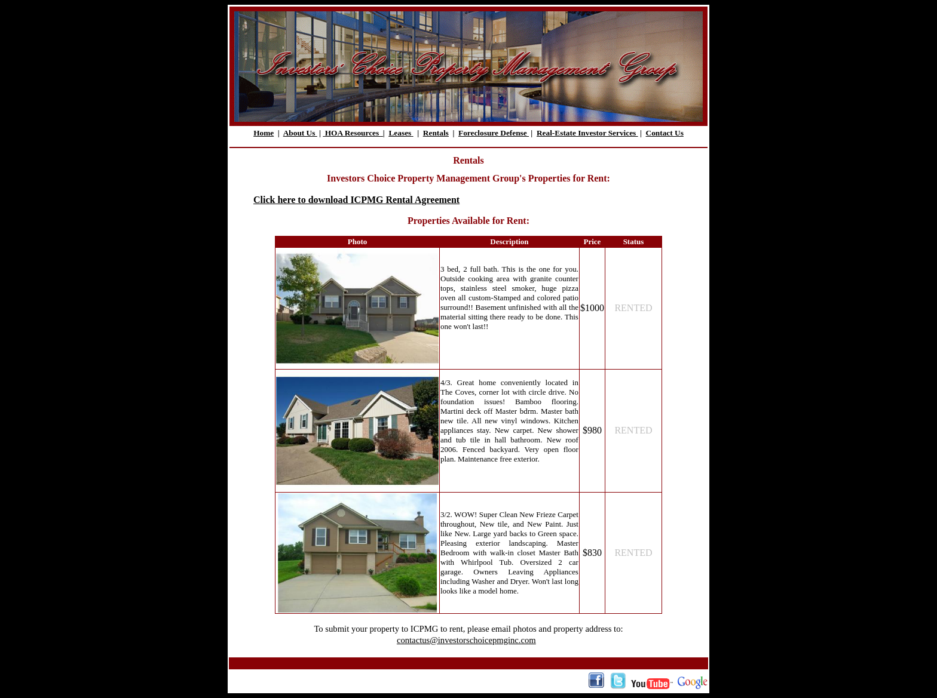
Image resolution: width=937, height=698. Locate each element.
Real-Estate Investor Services (587, 132)
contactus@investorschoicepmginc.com (466, 640)
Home (263, 132)
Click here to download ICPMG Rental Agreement (356, 200)
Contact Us (665, 132)
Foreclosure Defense (493, 132)
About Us (300, 132)
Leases (399, 132)
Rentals (436, 132)
